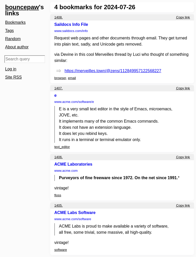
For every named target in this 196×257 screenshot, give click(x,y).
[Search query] (24, 59)
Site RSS (13, 77)
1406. (58, 157)
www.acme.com (74, 102)
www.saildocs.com (71, 31)
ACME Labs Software (75, 212)
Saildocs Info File (71, 24)
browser (60, 78)
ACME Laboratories (73, 164)
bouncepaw (22, 7)
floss (57, 195)
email (72, 78)
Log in (10, 69)
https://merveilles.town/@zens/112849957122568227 (113, 71)
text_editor (62, 147)
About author (17, 47)
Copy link (183, 17)
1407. (58, 88)
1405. (58, 205)
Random (12, 39)
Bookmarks (15, 22)
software (60, 250)
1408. (58, 17)
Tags (9, 30)
